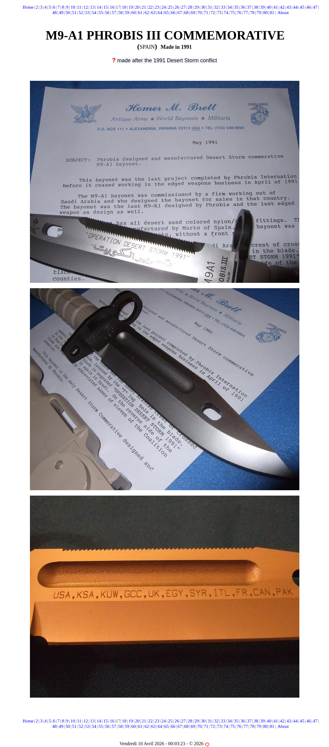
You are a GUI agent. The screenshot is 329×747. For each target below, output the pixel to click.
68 (186, 12)
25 (170, 7)
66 (173, 12)
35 (236, 7)
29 (196, 7)
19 (130, 7)
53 (87, 12)
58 (120, 12)
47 (315, 7)
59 (127, 12)
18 (124, 7)
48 (54, 12)
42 (282, 7)
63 (153, 12)
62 (147, 12)
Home (28, 7)
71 (206, 12)
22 (150, 7)
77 (245, 12)
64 (160, 12)
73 (219, 12)
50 (68, 12)
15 (105, 7)
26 (177, 7)
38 (256, 7)
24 (163, 7)
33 (223, 7)
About (283, 12)
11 (79, 7)
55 (100, 12)
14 (99, 7)
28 (190, 7)
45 (302, 7)
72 (212, 12)
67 (180, 12)
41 (275, 7)
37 (249, 7)
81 (272, 12)
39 (262, 7)
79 (259, 12)
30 (203, 7)
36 (242, 7)
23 (157, 7)
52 (81, 12)
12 (86, 7)
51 (74, 12)
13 (92, 7)
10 (72, 7)
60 (133, 12)
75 (232, 12)
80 (265, 12)
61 (140, 12)
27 (183, 7)
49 (61, 12)
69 (193, 12)
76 (239, 12)
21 (144, 7)
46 (308, 7)
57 (114, 12)
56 (107, 12)
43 (288, 7)
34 (229, 7)
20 (137, 7)
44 (295, 7)
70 (199, 12)
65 (166, 12)
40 (269, 7)
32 (216, 7)
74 (226, 12)
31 (209, 7)
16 (112, 7)
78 (252, 12)
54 (94, 12)
